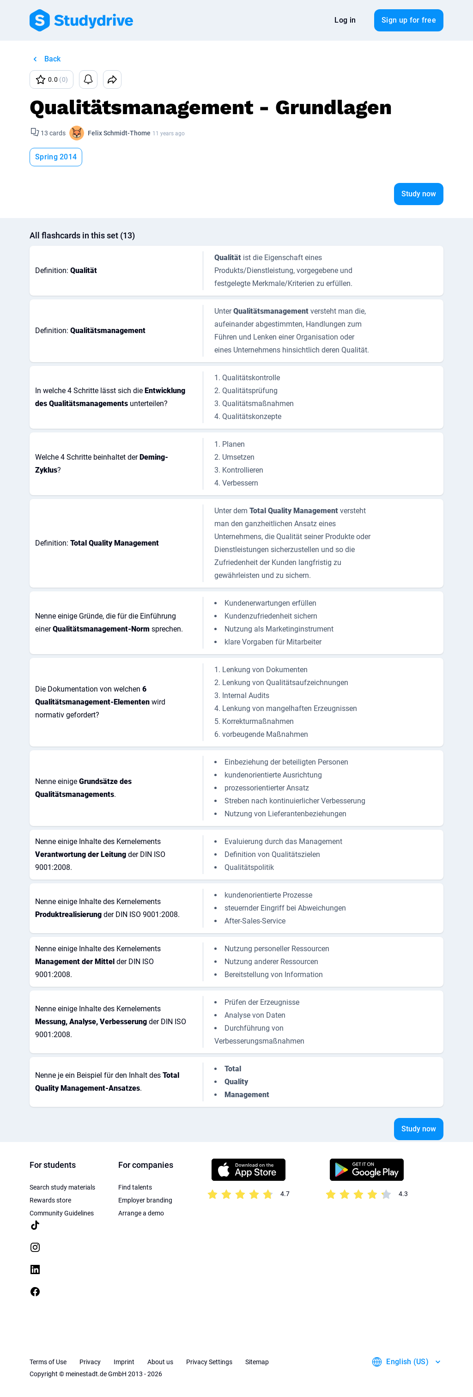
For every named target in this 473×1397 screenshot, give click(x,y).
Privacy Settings (209, 1362)
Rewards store (50, 1200)
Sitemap (257, 1362)
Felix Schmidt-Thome (119, 133)
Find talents (135, 1187)
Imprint (124, 1362)
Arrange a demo (141, 1213)
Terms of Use (48, 1362)
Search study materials (62, 1187)
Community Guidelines (62, 1213)
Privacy (90, 1362)
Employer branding (145, 1200)
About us (160, 1362)
